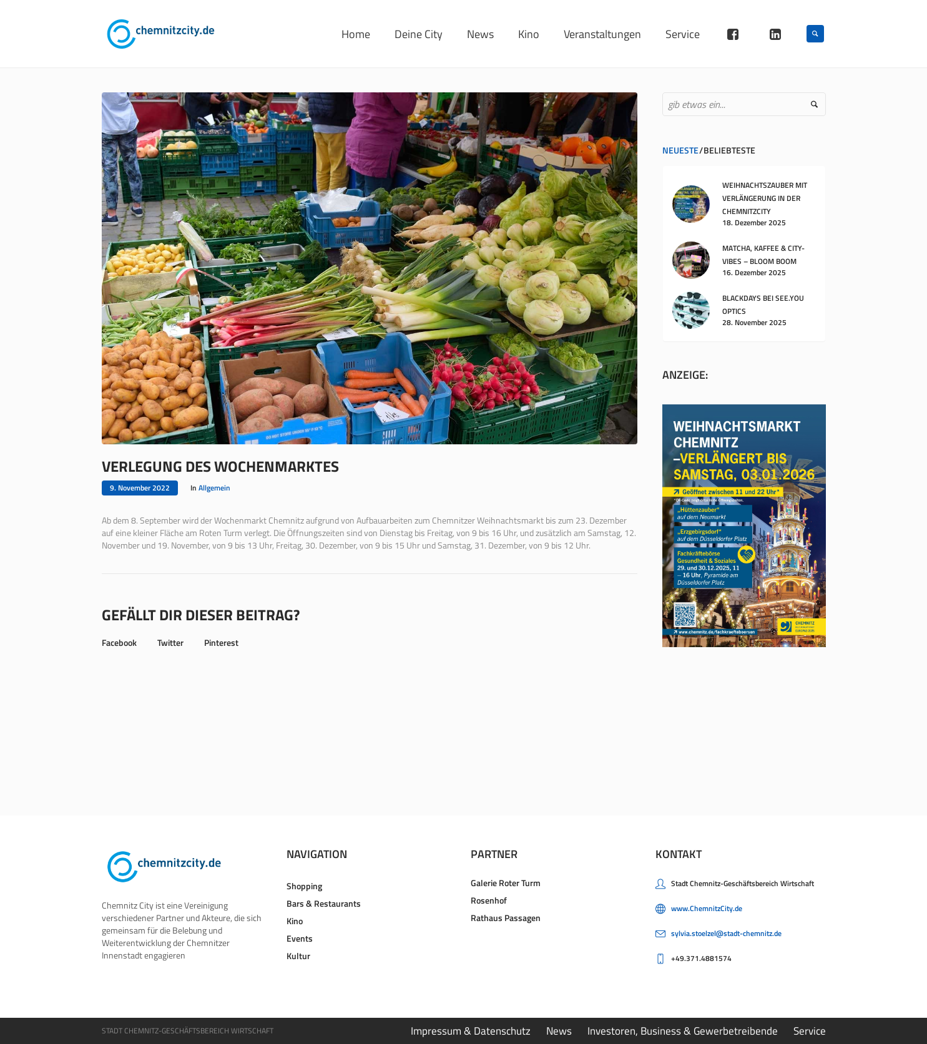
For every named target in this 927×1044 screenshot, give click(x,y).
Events (300, 938)
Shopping (304, 885)
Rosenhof (489, 900)
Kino (295, 920)
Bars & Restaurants (324, 903)
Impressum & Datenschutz (471, 1031)
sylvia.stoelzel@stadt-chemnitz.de (726, 933)
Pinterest (221, 642)
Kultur (298, 955)
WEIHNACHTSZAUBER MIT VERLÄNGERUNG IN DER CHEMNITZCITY (764, 198)
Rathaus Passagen (506, 917)
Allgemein (214, 488)
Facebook (119, 642)
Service (809, 1031)
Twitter (170, 642)
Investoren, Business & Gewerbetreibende (682, 1031)
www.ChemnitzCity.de (706, 908)
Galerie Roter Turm (506, 882)
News (559, 1031)
